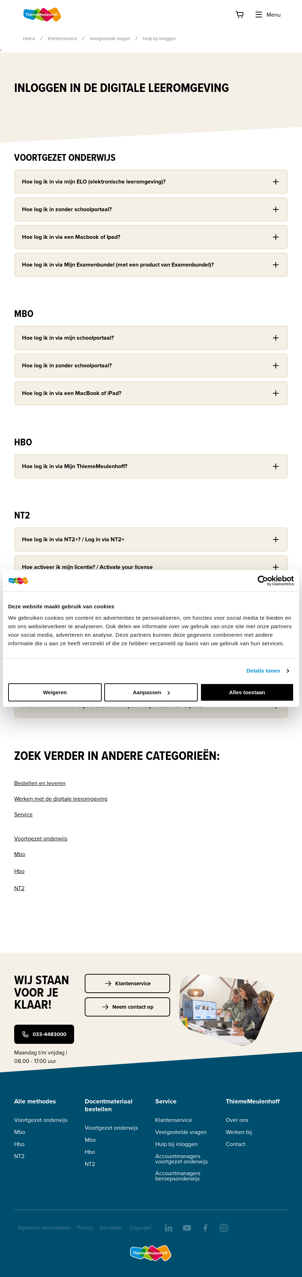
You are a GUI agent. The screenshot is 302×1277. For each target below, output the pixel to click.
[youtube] (186, 1227)
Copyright (140, 1227)
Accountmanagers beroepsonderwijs (177, 1176)
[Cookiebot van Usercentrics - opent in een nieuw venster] (263, 580)
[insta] (223, 1227)
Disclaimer (111, 1227)
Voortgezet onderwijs (40, 838)
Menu (268, 14)
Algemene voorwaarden (44, 1227)
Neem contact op (127, 1007)
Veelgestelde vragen (110, 38)
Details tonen (263, 671)
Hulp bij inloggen (176, 1144)
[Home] (42, 14)
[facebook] (205, 1227)
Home (29, 38)
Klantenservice (62, 38)
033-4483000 (44, 1034)
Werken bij (239, 1132)
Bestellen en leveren (40, 783)
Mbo (19, 854)
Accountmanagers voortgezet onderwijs (181, 1158)
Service (23, 814)
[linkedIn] (168, 1227)
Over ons (237, 1120)
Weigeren (55, 692)
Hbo (19, 871)
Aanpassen (151, 692)
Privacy (85, 1227)
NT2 (19, 888)
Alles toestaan (247, 692)
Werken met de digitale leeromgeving (60, 798)
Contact (235, 1144)
